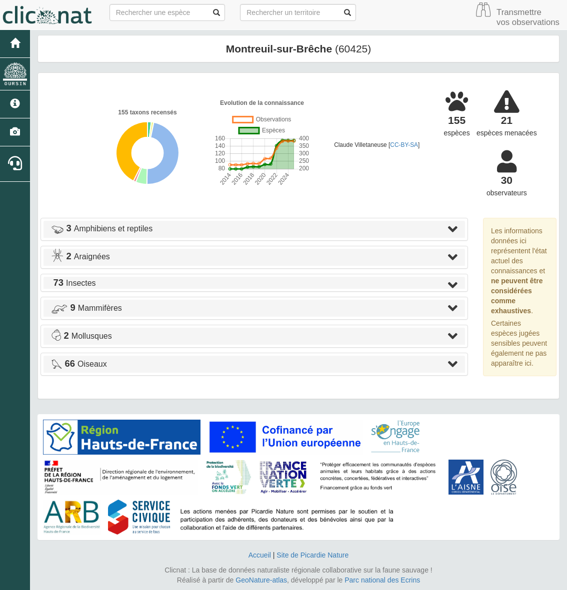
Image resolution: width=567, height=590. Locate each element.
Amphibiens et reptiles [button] (101, 228)
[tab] (254, 229)
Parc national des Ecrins (382, 580)
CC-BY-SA (404, 144)
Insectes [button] (73, 283)
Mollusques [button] (81, 336)
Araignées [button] (80, 256)
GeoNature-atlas (261, 580)
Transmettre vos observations (528, 17)
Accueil (259, 555)
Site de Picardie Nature (312, 555)
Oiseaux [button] (79, 364)
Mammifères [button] (86, 308)
